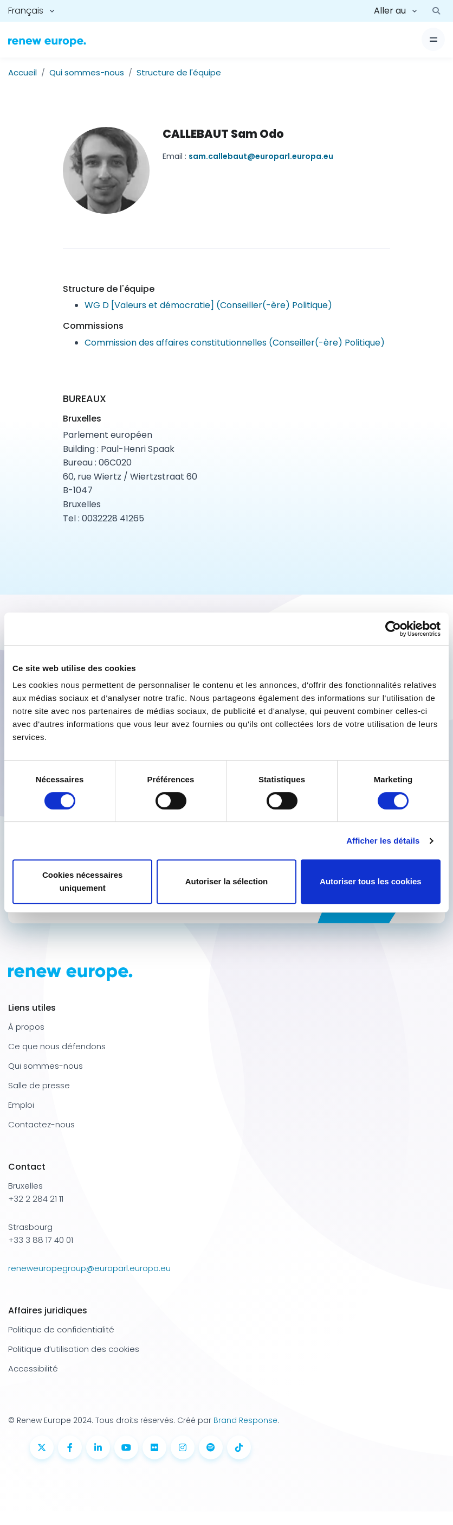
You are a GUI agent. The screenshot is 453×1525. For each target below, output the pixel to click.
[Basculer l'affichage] (433, 39)
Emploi (21, 1105)
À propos (26, 1026)
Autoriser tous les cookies (371, 881)
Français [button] (25, 10)
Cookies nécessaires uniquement (82, 881)
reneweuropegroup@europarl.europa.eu (89, 1268)
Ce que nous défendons (57, 1046)
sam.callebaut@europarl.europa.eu (261, 156)
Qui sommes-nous (86, 72)
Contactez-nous (41, 1124)
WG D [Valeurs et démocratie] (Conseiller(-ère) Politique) (208, 305)
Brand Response (245, 1420)
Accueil (22, 72)
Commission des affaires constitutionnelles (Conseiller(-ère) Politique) (235, 342)
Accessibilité (33, 1368)
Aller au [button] (390, 10)
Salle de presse (39, 1085)
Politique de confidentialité (61, 1329)
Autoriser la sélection (226, 881)
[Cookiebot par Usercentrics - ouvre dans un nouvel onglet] (393, 629)
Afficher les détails (382, 840)
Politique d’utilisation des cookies (73, 1349)
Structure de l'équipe (179, 72)
